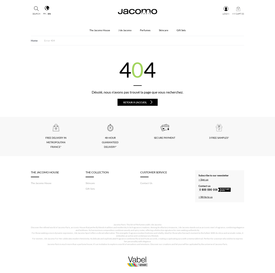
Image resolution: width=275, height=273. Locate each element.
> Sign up (203, 179)
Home (34, 40)
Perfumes (145, 30)
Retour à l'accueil (137, 102)
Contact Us (146, 183)
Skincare (163, 30)
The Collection (97, 174)
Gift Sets (181, 30)
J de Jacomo (125, 30)
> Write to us (206, 196)
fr (44, 13)
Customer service (153, 174)
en (49, 13)
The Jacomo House (99, 30)
